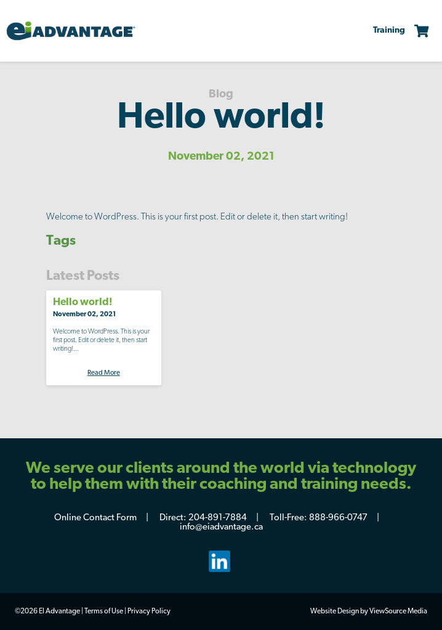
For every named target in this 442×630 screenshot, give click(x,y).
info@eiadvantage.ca (221, 527)
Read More (103, 373)
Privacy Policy (149, 611)
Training (389, 30)
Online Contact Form (95, 518)
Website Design (334, 611)
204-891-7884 (217, 518)
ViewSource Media (398, 611)
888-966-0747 (338, 518)
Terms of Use (103, 611)
